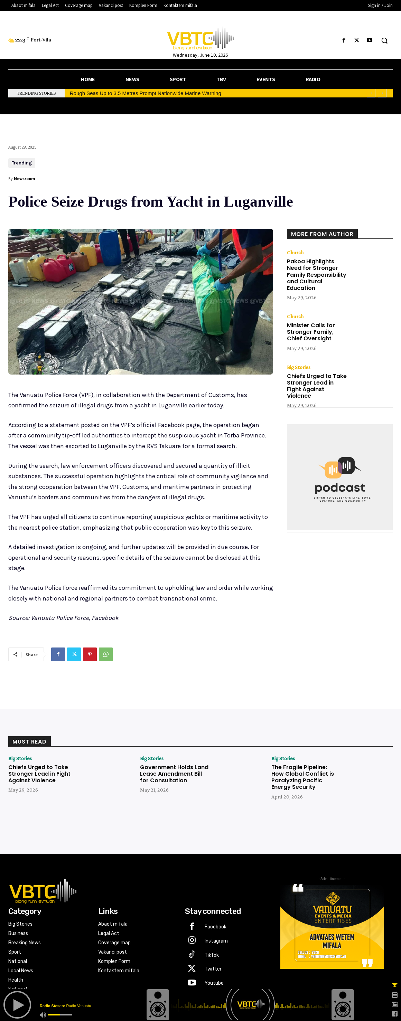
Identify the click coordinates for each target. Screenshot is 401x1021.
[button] (384, 40)
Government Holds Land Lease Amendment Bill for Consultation (174, 773)
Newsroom (24, 178)
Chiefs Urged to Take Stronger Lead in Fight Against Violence (317, 386)
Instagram (216, 941)
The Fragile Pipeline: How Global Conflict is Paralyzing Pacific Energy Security (302, 777)
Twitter (213, 969)
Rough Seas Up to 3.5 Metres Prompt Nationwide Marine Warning (145, 93)
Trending (21, 163)
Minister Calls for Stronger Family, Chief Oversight (311, 331)
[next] (382, 93)
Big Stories (298, 367)
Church (295, 252)
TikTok (212, 955)
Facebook (215, 927)
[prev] (371, 93)
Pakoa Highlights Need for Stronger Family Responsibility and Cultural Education (316, 274)
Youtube (214, 983)
